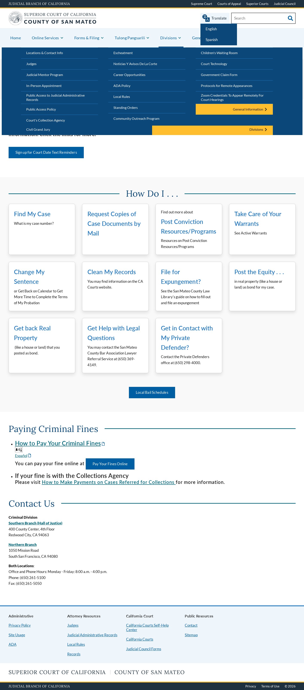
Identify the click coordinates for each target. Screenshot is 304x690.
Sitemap (191, 635)
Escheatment (123, 53)
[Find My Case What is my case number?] (42, 229)
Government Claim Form (219, 75)
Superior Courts (257, 4)
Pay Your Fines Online (110, 464)
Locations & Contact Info (44, 53)
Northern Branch (23, 544)
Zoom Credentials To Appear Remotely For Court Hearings (232, 97)
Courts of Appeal (229, 4)
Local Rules (121, 96)
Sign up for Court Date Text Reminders (46, 152)
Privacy (250, 686)
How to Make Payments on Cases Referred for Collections (109, 482)
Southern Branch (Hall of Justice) (35, 523)
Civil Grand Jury (38, 129)
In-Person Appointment (44, 86)
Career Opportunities (129, 75)
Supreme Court (201, 4)
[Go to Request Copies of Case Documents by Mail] (115, 229)
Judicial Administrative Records (92, 635)
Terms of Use (270, 686)
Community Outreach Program (136, 118)
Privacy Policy (20, 625)
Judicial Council (285, 4)
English (211, 29)
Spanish (212, 39)
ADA (13, 644)
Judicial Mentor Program (44, 75)
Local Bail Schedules (152, 392)
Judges (31, 64)
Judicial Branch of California (39, 4)
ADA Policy (121, 86)
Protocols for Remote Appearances (226, 86)
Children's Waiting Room (219, 53)
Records (73, 654)
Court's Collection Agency (45, 120)
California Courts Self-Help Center (147, 627)
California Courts (139, 639)
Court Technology (214, 64)
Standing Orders (125, 107)
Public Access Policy (41, 109)
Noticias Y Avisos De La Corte (135, 64)
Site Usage (17, 635)
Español (21, 455)
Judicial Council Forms (143, 649)
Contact (191, 625)
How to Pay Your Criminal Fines (58, 443)
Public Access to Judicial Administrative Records (55, 97)
